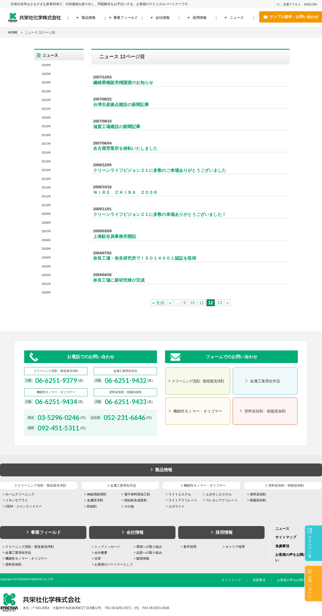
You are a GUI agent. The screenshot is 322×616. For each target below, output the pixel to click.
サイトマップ (285, 537)
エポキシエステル (219, 494)
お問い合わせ (310, 586)
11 (201, 302)
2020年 (46, 117)
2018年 (46, 135)
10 (192, 302)
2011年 (46, 196)
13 (219, 302)
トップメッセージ (107, 547)
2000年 (46, 292)
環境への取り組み (149, 547)
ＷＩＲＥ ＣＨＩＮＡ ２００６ (125, 192)
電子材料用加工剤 (137, 494)
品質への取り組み (149, 553)
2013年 (46, 178)
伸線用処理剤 (96, 494)
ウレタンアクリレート (222, 500)
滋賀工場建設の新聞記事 (116, 126)
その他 (129, 506)
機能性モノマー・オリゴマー (26, 558)
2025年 (46, 73)
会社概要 (100, 553)
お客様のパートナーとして (113, 564)
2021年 (46, 108)
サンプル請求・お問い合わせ (290, 17)
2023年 (46, 91)
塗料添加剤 (258, 494)
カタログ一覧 (310, 546)
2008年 (46, 222)
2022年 (46, 100)
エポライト (177, 506)
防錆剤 (92, 506)
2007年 (46, 231)
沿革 (97, 558)
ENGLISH (310, 4)
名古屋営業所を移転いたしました (125, 148)
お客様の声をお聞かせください (299, 580)
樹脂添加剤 (258, 500)
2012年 (46, 187)
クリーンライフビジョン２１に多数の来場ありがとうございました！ (159, 214)
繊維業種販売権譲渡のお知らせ (123, 82)
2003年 (46, 266)
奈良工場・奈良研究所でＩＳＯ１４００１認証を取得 (144, 258)
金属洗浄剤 (95, 500)
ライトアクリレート (183, 500)
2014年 (46, 170)
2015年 (46, 161)
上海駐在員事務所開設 (114, 236)
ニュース (237, 18)
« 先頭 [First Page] (158, 302)
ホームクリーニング (19, 494)
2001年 (46, 283)
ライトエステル (180, 494)
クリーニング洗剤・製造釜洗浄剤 (29, 547)
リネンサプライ (16, 500)
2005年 (46, 248)
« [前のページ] (170, 302)
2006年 (46, 240)
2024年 (46, 82)
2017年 (46, 143)
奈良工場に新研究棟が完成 (119, 280)
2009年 (46, 213)
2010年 (46, 205)
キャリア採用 (235, 547)
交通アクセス (292, 4)
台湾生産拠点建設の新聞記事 (121, 104)
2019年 (46, 126)
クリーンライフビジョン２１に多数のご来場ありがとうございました (159, 170)
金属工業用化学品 (18, 553)
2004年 (46, 257)
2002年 (46, 275)
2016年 (46, 152)
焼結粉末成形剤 (135, 500)
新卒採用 (190, 547)
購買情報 (142, 558)
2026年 (46, 65)
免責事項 (282, 546)
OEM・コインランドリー (23, 506)
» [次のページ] (227, 302)
